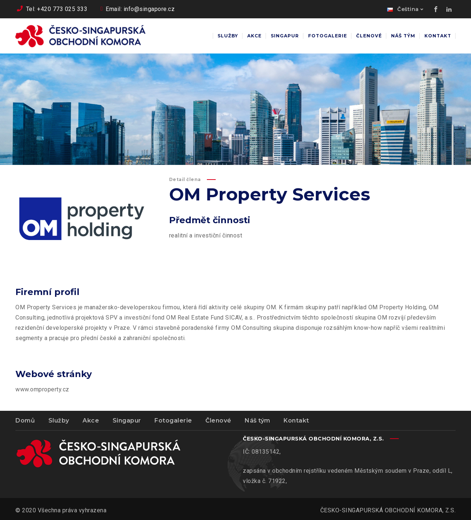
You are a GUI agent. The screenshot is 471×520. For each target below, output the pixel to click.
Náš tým (257, 420)
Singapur (127, 420)
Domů (25, 420)
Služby (58, 420)
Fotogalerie (173, 420)
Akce (91, 420)
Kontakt (296, 420)
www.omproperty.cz (42, 389)
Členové (218, 420)
